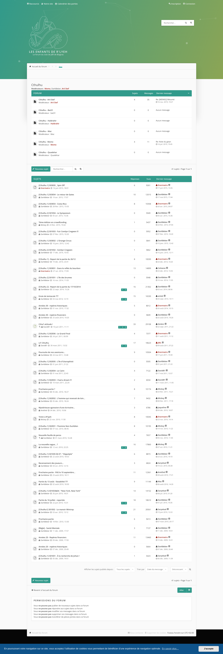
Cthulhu (37, 85)
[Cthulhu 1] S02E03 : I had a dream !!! (55, 380)
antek (160, 296)
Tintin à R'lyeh (45, 417)
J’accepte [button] (208, 649)
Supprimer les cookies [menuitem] (156, 632)
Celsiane (162, 268)
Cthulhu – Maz (45, 131)
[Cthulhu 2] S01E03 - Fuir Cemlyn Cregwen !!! (58, 231)
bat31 (53, 113)
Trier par (152, 569)
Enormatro (45, 188)
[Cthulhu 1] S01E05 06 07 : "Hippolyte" (56, 454)
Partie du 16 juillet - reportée (52, 500)
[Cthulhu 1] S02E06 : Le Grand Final (54, 334)
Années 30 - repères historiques (53, 306)
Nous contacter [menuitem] (137, 632)
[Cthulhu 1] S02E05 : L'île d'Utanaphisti (56, 361)
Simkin (161, 324)
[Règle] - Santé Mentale (49, 528)
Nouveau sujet (41, 169)
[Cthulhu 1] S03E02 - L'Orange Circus (55, 241)
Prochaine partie (46, 519)
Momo (47, 88)
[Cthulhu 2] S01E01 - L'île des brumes (55, 277)
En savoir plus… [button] (170, 648)
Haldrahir (55, 123)
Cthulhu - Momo (46, 142)
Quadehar (55, 155)
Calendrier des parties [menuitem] (66, 3)
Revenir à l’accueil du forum (46, 590)
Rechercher (186, 22)
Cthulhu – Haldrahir (47, 121)
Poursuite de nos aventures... (52, 352)
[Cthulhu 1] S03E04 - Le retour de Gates (56, 195)
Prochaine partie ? (47, 389)
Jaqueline (162, 407)
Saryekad (162, 463)
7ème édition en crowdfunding (52, 222)
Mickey (43, 225)
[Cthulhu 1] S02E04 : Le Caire (51, 371)
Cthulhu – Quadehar (48, 152)
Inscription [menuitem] (176, 3)
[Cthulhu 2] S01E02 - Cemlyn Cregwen (55, 250)
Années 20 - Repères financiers (52, 537)
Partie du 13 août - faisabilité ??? (53, 482)
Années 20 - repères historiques (53, 547)
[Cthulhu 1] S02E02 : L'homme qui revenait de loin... (62, 398)
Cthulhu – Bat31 (46, 110)
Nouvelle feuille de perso (50, 435)
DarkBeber (56, 88)
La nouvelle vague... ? (48, 444)
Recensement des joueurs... (51, 463)
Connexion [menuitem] (190, 3)
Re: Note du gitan (163, 141)
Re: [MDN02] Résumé (165, 99)
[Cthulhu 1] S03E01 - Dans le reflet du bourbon (59, 268)
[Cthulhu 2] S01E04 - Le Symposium (54, 213)
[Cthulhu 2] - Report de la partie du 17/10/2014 (60, 287)
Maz (52, 134)
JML (159, 342)
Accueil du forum (40, 632)
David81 (46, 327)
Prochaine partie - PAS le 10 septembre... (57, 472)
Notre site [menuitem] (47, 3)
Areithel (44, 410)
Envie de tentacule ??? (48, 296)
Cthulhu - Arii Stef (47, 100)
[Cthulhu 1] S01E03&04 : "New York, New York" (60, 491)
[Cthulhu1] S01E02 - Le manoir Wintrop (56, 509)
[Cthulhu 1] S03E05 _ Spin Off (52, 185)
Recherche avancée (191, 22)
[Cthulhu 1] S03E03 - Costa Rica (52, 204)
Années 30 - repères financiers (52, 315)
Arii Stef (65, 88)
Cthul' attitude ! (46, 324)
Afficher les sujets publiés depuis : (109, 569)
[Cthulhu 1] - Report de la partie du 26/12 (57, 259)
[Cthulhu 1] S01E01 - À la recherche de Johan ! (59, 556)
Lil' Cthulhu (44, 343)
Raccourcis (34, 3)
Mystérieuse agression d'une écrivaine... (57, 408)
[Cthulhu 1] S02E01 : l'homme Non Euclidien (58, 426)
